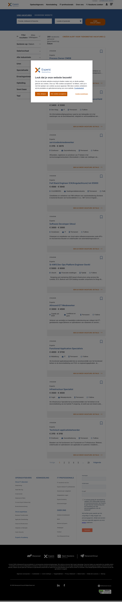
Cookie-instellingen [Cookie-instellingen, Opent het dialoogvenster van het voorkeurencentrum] (81, 94)
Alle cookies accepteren (58, 94)
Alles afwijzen (41, 94)
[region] (62, 81)
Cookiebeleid (79, 88)
